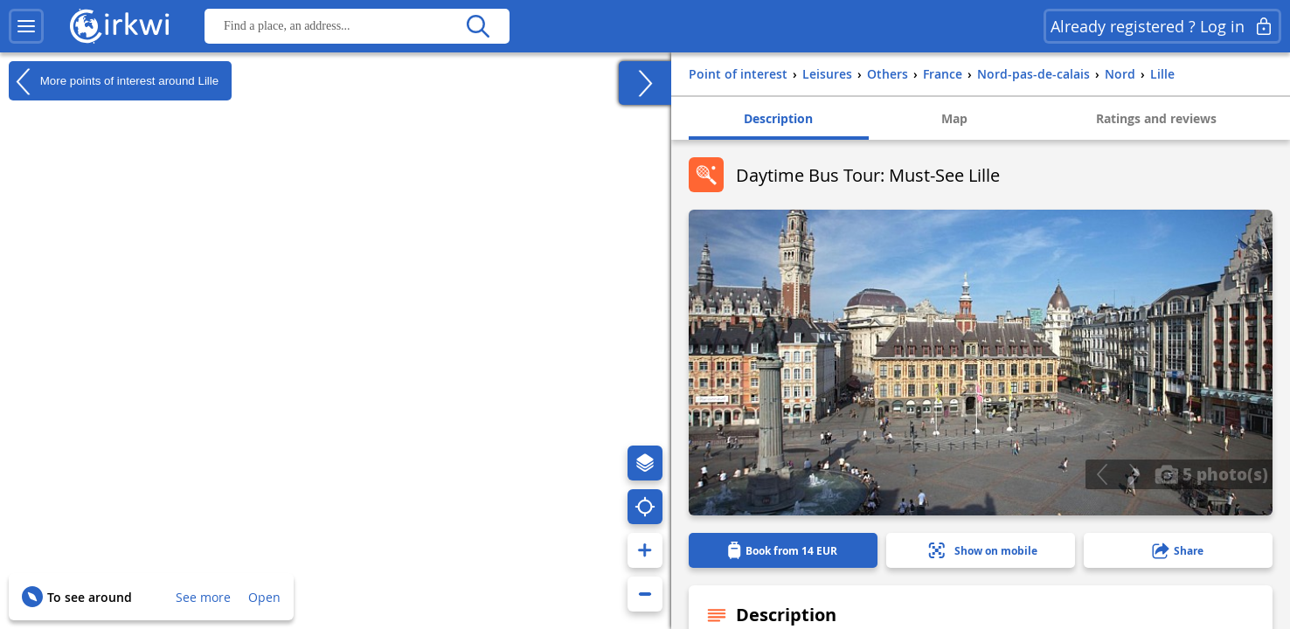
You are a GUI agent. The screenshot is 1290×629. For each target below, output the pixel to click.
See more (203, 597)
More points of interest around (113, 81)
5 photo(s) (1211, 473)
